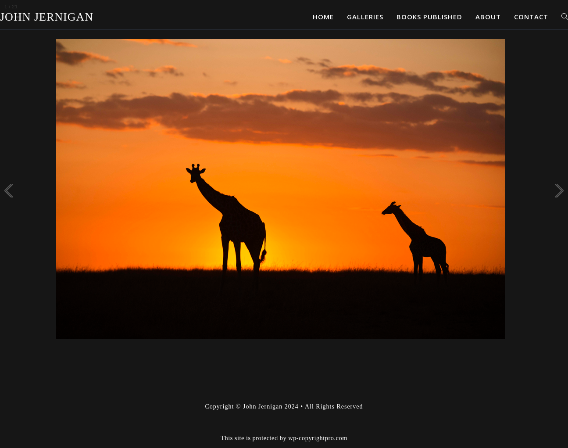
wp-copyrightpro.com (317, 437)
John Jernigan (46, 17)
